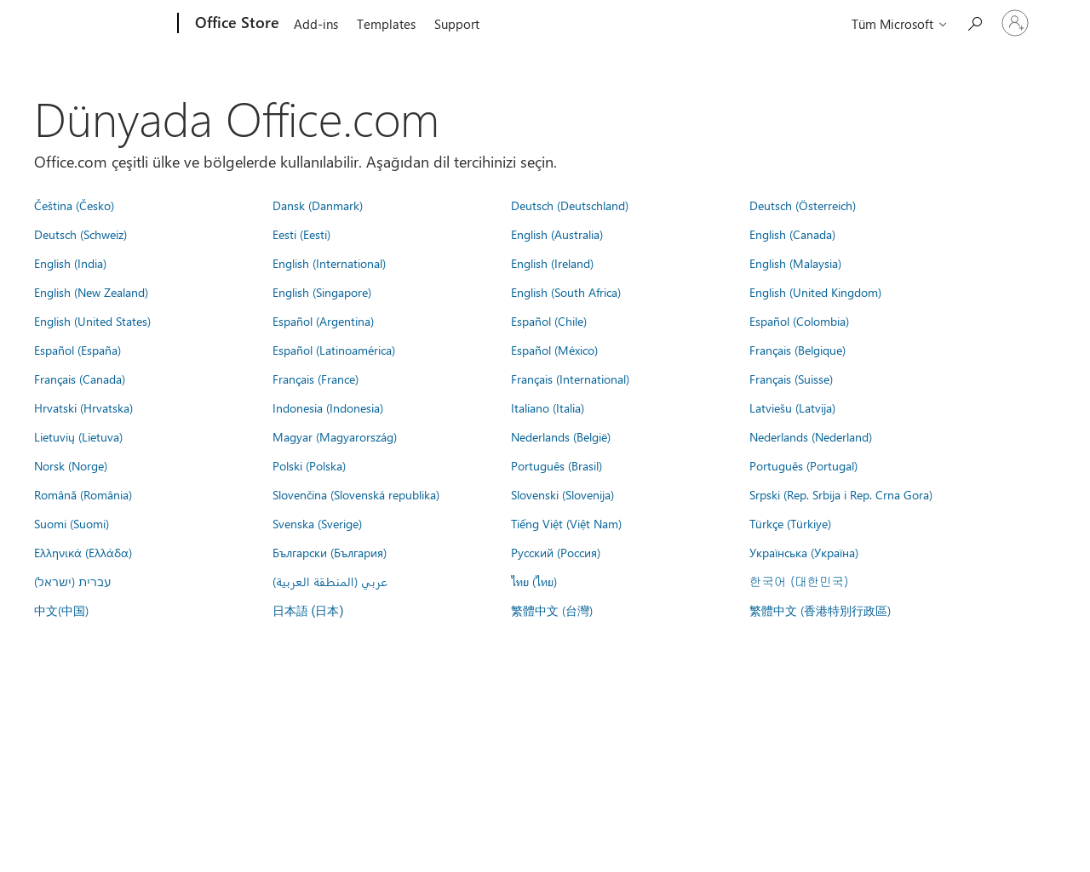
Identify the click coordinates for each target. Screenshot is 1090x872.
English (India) (70, 262)
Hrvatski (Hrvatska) (83, 407)
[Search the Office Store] (974, 22)
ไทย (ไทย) (534, 581)
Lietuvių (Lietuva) (78, 436)
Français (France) (315, 378)
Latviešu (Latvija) (792, 407)
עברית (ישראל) (72, 581)
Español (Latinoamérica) (333, 349)
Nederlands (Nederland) (810, 436)
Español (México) (554, 349)
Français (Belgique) (797, 349)
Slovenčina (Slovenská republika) (355, 494)
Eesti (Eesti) (301, 233)
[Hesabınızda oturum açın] (1015, 23)
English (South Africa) (566, 291)
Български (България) (329, 552)
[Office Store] (235, 24)
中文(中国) (61, 609)
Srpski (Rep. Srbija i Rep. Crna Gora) (840, 494)
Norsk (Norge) (70, 465)
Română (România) (83, 494)
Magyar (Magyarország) (334, 436)
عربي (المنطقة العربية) (329, 581)
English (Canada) (792, 233)
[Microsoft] (112, 24)
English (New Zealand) (91, 291)
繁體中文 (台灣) (552, 609)
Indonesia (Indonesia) (327, 407)
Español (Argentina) (323, 320)
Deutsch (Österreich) (802, 205)
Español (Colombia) (799, 320)
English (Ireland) (552, 262)
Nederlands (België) (561, 436)
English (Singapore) (321, 291)
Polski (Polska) (309, 465)
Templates (386, 23)
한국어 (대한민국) (798, 581)
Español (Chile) (549, 320)
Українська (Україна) (803, 552)
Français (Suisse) (791, 378)
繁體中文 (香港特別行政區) (820, 609)
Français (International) (570, 378)
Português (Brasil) (556, 465)
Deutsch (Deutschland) (569, 205)
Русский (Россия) (555, 552)
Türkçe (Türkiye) (790, 523)
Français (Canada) (79, 378)
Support (456, 23)
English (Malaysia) (795, 262)
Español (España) (77, 349)
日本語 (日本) (308, 611)
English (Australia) (557, 233)
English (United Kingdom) (815, 291)
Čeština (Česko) (74, 205)
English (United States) (92, 320)
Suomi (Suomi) (71, 523)
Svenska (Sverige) (317, 523)
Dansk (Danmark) (317, 205)
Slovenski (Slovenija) (562, 494)
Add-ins (316, 23)
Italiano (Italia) (547, 407)
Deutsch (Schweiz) (80, 233)
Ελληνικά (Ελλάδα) (83, 552)
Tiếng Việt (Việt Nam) (566, 523)
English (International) (329, 262)
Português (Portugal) (803, 465)
